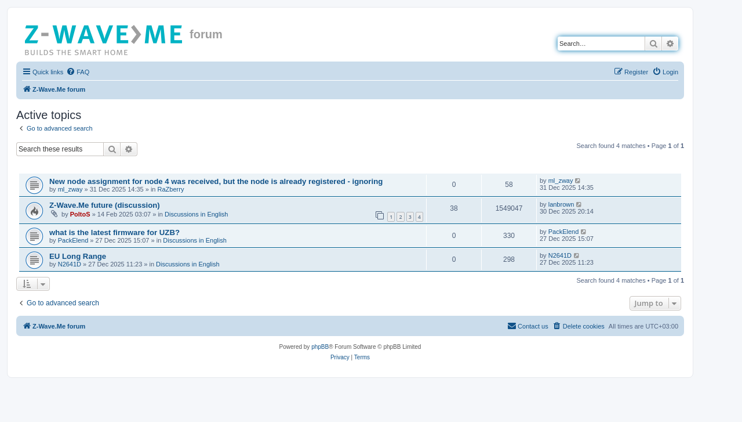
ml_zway (70, 189)
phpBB (320, 347)
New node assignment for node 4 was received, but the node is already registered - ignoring (216, 181)
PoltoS (80, 214)
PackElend (73, 240)
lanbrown (561, 204)
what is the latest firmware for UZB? (114, 232)
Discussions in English (196, 214)
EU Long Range (77, 256)
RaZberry (171, 189)
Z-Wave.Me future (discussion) (104, 205)
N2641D (69, 264)
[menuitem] (77, 72)
